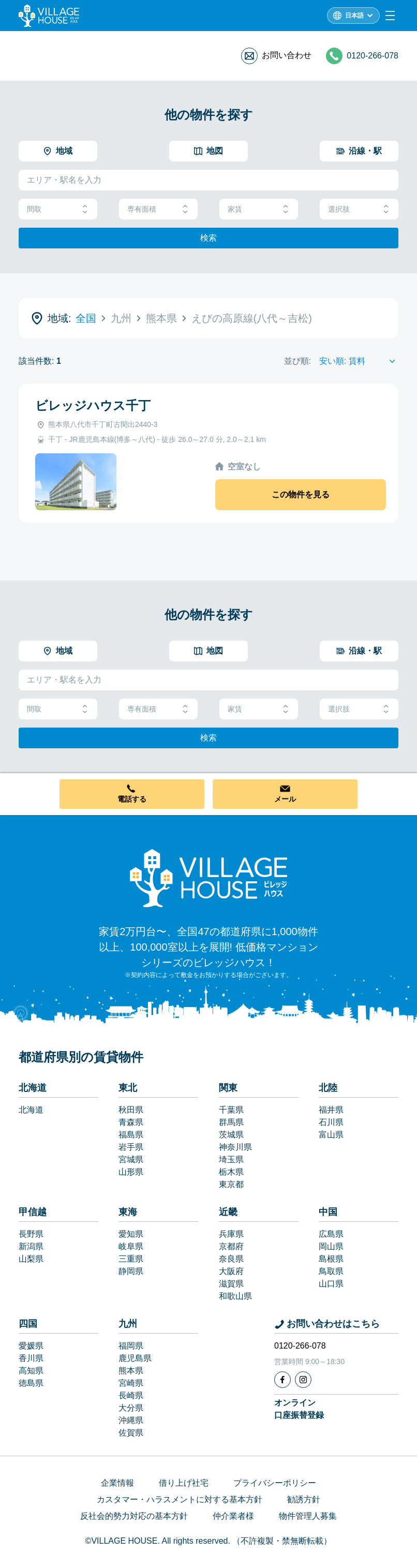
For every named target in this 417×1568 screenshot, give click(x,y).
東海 (127, 1212)
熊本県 (130, 1370)
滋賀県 (231, 1283)
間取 (58, 209)
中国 (328, 1212)
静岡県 (130, 1271)
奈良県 (231, 1258)
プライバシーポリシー (274, 1482)
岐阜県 (130, 1246)
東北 (127, 1088)
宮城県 (130, 1159)
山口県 (331, 1283)
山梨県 (31, 1258)
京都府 (231, 1246)
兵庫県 (231, 1234)
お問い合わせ (286, 55)
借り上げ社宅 (184, 1482)
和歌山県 (235, 1296)
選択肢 (359, 209)
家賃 (259, 209)
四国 (28, 1324)
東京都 (231, 1184)
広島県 (331, 1234)
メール (285, 799)
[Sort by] (358, 361)
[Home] (208, 877)
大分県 (130, 1407)
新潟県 (31, 1246)
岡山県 (331, 1246)
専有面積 (158, 209)
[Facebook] (282, 1379)
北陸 (328, 1088)
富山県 (331, 1134)
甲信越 (33, 1212)
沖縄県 (130, 1420)
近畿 (228, 1212)
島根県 (331, 1258)
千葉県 (231, 1109)
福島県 (130, 1134)
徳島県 (31, 1383)
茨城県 (231, 1134)
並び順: (297, 361)
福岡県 (130, 1345)
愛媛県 (31, 1345)
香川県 (31, 1358)
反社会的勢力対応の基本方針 (134, 1516)
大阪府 (231, 1271)
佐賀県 (130, 1432)
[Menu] (390, 15)
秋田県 (130, 1109)
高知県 (31, 1370)
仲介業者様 (233, 1516)
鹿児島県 (135, 1358)
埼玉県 (231, 1159)
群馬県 (231, 1122)
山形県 (130, 1171)
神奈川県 (235, 1147)
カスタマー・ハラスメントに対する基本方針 (179, 1499)
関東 (228, 1088)
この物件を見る (301, 494)
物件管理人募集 (308, 1516)
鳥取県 (331, 1271)
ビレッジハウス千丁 (93, 405)
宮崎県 (130, 1383)
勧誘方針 (303, 1499)
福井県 (331, 1109)
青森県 (130, 1122)
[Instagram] (303, 1379)
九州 (127, 1324)
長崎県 (130, 1395)
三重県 (130, 1258)
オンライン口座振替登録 (299, 1408)
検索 (208, 237)
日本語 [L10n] (354, 15)
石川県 (331, 1122)
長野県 (31, 1234)
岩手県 (130, 1147)
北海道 (33, 1088)
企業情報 (117, 1482)
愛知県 (130, 1234)
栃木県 (231, 1171)
